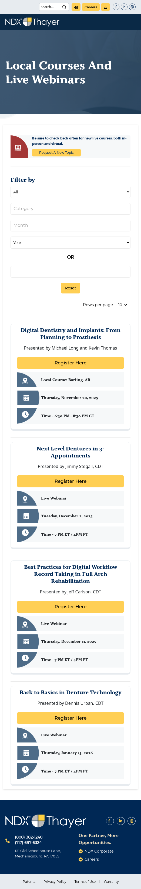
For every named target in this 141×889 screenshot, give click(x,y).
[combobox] (70, 209)
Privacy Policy (54, 882)
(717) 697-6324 (28, 842)
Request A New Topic (56, 153)
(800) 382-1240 (28, 837)
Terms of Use (85, 882)
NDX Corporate (99, 851)
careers (91, 7)
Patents (29, 882)
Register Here (70, 362)
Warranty (111, 882)
